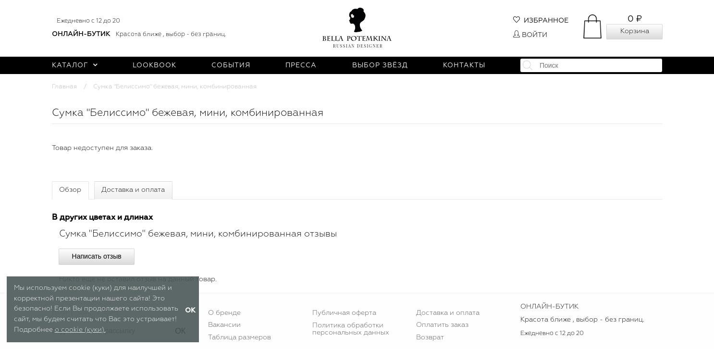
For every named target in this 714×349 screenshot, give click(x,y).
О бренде (224, 313)
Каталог (75, 65)
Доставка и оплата (133, 190)
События (230, 65)
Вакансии (224, 325)
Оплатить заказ (442, 325)
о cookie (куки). (80, 329)
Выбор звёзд (380, 65)
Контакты (464, 65)
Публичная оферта (344, 313)
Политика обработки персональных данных (350, 329)
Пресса (301, 65)
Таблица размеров (239, 337)
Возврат (430, 337)
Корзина (634, 31)
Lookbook (154, 65)
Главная (64, 87)
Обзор (70, 190)
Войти (530, 35)
